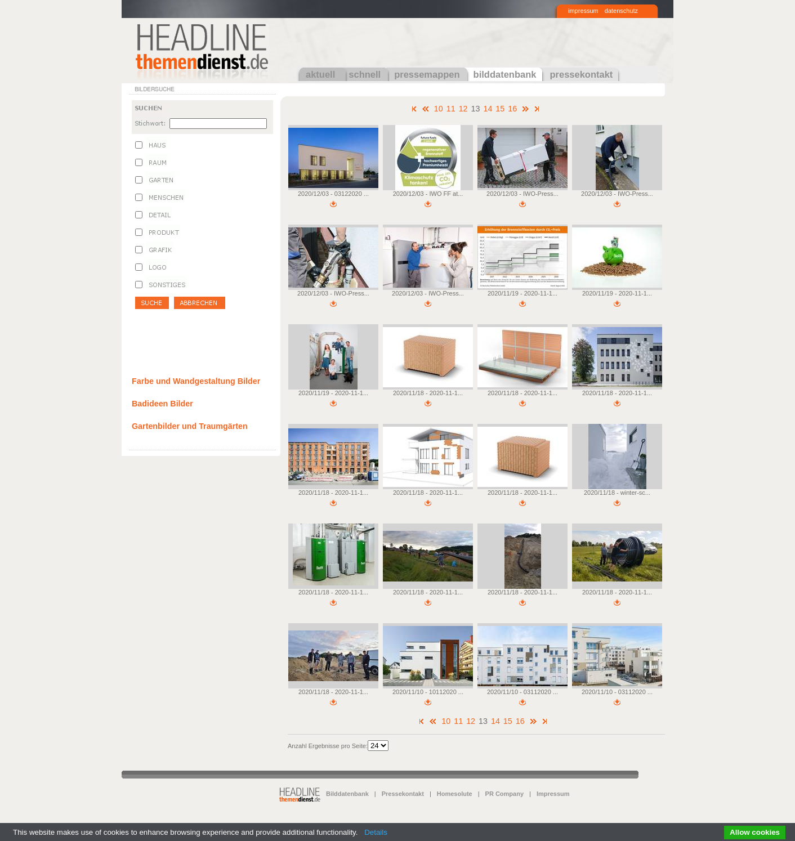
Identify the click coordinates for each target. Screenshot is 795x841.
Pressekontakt (403, 793)
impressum (583, 10)
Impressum (553, 793)
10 (438, 108)
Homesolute (454, 793)
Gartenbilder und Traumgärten (190, 426)
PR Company (504, 793)
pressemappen (426, 74)
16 (512, 108)
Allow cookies (755, 832)
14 (487, 108)
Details (375, 832)
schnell (365, 74)
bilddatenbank (505, 74)
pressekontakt (581, 74)
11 (450, 108)
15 (499, 108)
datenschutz (621, 10)
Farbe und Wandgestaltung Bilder (196, 381)
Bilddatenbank (347, 793)
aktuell (320, 74)
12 (463, 108)
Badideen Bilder (162, 403)
